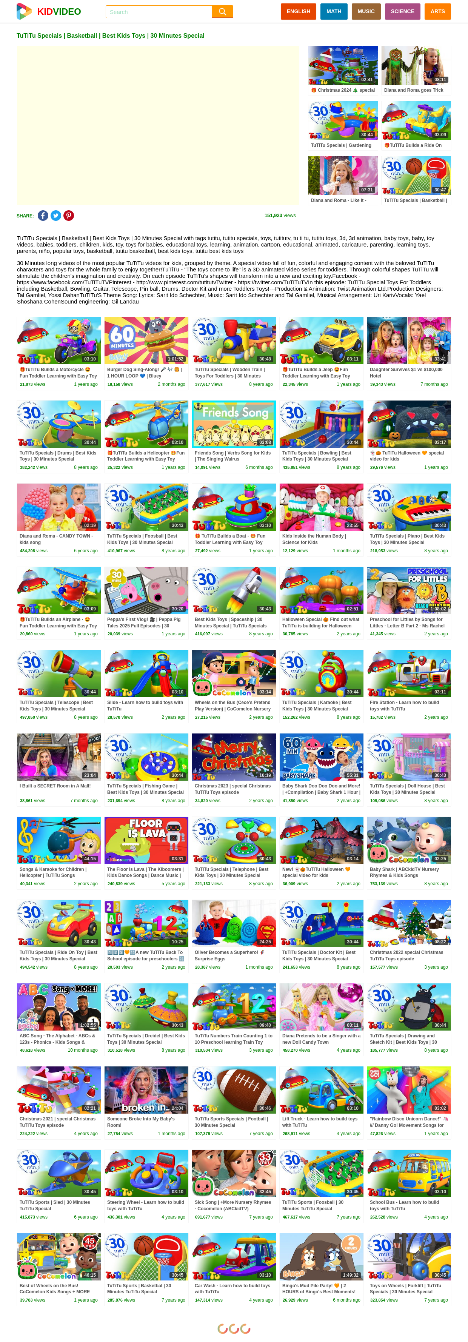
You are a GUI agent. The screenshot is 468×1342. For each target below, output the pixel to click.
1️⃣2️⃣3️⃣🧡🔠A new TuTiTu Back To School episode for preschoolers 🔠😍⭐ (146, 959)
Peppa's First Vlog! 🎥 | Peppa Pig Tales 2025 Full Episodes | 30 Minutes (144, 626)
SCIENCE (402, 11)
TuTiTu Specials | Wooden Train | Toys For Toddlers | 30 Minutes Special (230, 376)
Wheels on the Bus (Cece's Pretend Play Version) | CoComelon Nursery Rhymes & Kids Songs (233, 709)
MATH (333, 11)
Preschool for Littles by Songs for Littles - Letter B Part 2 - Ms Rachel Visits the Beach (407, 626)
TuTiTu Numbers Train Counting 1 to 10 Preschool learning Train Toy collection (233, 1042)
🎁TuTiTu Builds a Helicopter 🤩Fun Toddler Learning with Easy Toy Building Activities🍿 (146, 459)
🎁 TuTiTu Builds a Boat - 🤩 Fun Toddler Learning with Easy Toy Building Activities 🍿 (230, 542)
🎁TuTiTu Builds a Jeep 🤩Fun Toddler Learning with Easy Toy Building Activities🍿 (316, 376)
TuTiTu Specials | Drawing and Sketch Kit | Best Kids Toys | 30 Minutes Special (403, 1042)
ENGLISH (298, 11)
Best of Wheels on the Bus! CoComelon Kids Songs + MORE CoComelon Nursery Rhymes (55, 1292)
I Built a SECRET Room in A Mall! (55, 786)
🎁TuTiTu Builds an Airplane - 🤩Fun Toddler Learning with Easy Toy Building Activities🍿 (58, 626)
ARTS (438, 11)
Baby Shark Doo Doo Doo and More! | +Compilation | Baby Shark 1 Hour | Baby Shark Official (321, 792)
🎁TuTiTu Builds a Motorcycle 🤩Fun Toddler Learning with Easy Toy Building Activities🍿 (58, 376)
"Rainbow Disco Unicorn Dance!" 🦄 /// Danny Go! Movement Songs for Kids (409, 1125)
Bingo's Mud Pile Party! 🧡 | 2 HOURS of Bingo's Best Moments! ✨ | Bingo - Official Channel (319, 1292)
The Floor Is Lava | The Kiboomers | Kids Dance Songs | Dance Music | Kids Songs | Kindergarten (145, 876)
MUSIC (366, 11)
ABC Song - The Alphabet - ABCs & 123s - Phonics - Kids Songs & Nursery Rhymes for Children (57, 1042)
